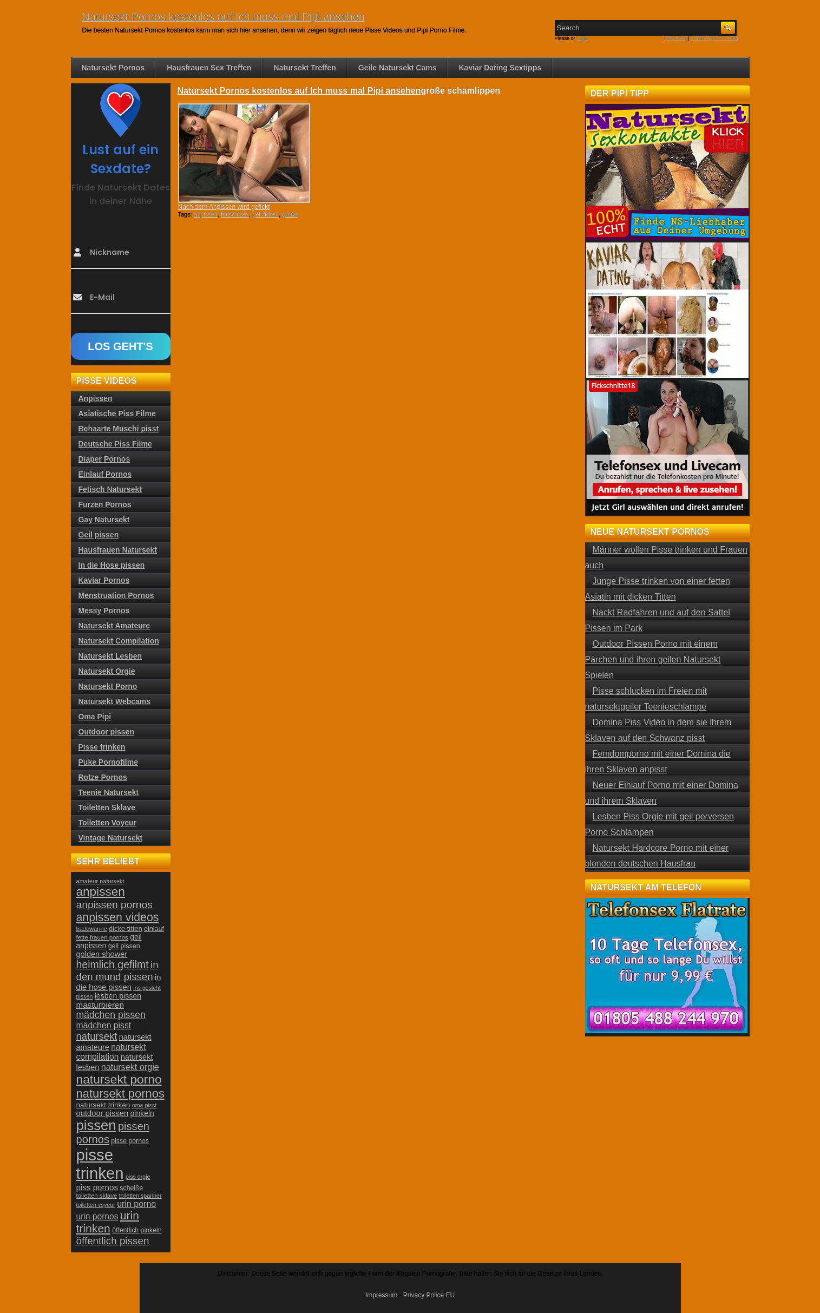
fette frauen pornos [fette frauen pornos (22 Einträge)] (102, 937)
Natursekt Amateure (114, 625)
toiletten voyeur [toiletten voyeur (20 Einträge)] (95, 1205)
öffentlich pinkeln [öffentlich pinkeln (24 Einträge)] (136, 1230)
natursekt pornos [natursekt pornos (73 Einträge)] (120, 1093)
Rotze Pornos (102, 777)
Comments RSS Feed (714, 38)
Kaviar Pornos (104, 580)
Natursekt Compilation (118, 640)
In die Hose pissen (111, 565)
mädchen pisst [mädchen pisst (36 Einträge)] (104, 1025)
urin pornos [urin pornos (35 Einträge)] (97, 1216)
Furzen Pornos (105, 504)
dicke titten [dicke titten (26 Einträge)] (125, 928)
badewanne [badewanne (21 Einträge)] (91, 928)
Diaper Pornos (104, 459)
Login (582, 38)
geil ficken (265, 214)
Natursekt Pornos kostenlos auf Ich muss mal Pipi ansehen (223, 17)
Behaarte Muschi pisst (118, 428)
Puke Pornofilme (108, 762)
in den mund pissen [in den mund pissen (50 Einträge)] (117, 970)
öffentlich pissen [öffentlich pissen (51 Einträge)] (112, 1240)
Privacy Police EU (429, 1295)
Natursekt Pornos (113, 67)
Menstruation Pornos (116, 595)
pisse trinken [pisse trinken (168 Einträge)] (100, 1164)
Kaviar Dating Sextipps (499, 67)
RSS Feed (675, 38)
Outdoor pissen (106, 731)
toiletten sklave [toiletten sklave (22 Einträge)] (96, 1195)
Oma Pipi (94, 716)
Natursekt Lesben (110, 656)
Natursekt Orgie (106, 671)
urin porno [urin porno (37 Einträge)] (136, 1204)
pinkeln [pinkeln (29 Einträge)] (142, 1113)
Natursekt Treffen (305, 67)
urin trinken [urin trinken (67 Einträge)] (107, 1222)
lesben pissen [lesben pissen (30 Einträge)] (118, 996)
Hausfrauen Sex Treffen (209, 67)
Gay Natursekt (104, 519)
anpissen (206, 214)
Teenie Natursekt (108, 792)
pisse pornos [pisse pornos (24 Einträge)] (130, 1141)
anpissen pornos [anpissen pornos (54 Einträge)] (114, 904)
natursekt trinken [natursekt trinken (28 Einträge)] (103, 1105)
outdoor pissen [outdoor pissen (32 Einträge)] (102, 1113)
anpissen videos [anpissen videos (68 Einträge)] (117, 917)
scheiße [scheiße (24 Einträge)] (131, 1188)
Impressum (381, 1295)
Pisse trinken (102, 747)
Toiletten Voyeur (107, 822)
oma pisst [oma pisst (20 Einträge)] (144, 1105)
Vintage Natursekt (110, 837)
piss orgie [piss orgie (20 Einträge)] (138, 1176)
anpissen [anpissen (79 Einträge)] (100, 891)
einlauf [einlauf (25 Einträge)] (154, 929)
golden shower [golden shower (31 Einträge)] (102, 954)
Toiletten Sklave (107, 807)
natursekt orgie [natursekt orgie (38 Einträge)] (130, 1067)
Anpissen (95, 398)
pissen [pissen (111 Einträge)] (96, 1125)
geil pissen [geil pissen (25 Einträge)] (124, 946)
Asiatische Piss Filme (117, 413)
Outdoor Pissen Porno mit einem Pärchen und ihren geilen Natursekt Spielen (653, 659)
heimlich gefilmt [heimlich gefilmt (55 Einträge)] (112, 964)
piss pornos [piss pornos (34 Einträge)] (97, 1187)
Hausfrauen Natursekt (118, 550)
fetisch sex (235, 214)
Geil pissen (98, 534)
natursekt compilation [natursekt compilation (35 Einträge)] (111, 1051)
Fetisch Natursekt (110, 489)
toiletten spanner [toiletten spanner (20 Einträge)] (140, 1195)
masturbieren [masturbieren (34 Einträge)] (100, 1004)
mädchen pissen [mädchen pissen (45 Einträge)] (111, 1014)
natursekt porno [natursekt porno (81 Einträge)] (119, 1079)
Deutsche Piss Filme (115, 443)
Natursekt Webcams (114, 701)
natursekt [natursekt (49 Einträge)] (96, 1036)
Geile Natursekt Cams (397, 67)
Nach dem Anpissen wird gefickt (224, 207)
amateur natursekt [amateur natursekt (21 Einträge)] (100, 881)
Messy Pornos (104, 610)
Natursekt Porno (107, 686)
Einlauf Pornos (105, 474)
